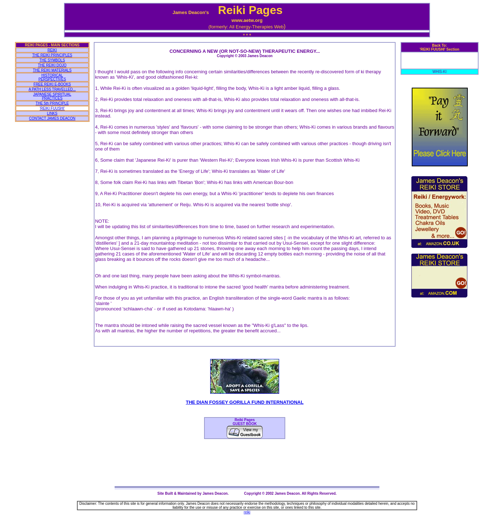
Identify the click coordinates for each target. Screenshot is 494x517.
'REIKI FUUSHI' (52, 108)
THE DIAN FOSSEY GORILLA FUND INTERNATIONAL (245, 402)
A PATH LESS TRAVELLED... (52, 89)
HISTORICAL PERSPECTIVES (52, 77)
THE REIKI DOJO (52, 65)
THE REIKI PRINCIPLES (52, 55)
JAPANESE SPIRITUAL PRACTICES (52, 96)
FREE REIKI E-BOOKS (52, 84)
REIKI (52, 50)
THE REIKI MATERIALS (52, 70)
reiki (247, 512)
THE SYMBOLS (52, 60)
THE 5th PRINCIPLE (52, 103)
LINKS (52, 113)
